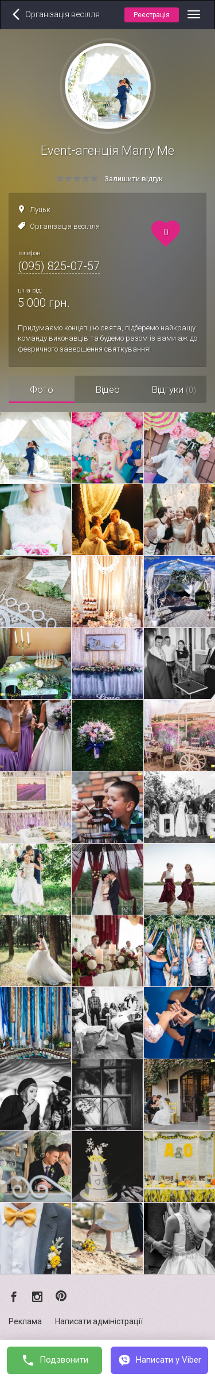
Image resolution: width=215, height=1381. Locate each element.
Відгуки (173, 389)
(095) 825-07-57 (59, 266)
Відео (107, 389)
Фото (41, 389)
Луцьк (40, 209)
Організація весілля (65, 226)
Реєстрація (152, 15)
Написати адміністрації (99, 1321)
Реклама (25, 1321)
